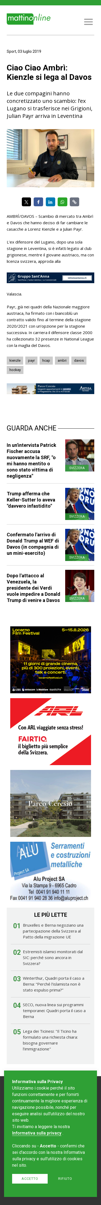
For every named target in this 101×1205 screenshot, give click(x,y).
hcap (46, 360)
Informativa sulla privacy (36, 1133)
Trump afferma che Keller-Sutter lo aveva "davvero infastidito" (31, 500)
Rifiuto (65, 1179)
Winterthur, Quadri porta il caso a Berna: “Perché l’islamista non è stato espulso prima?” (53, 984)
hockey (15, 370)
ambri (62, 360)
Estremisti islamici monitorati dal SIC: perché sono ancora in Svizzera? (53, 957)
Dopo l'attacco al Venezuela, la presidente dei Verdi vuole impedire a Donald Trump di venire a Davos (33, 588)
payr (31, 360)
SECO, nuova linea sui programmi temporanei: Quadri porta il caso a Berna (54, 1010)
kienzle (14, 360)
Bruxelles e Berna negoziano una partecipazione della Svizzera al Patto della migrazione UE (53, 931)
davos (79, 360)
